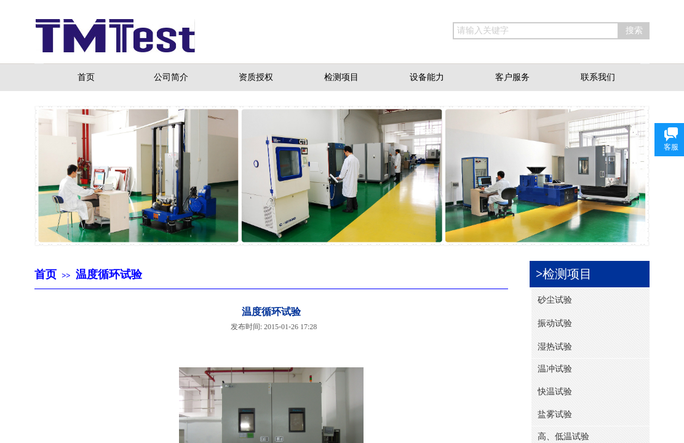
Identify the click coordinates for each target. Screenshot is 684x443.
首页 (45, 274)
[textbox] (536, 30)
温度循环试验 (109, 274)
